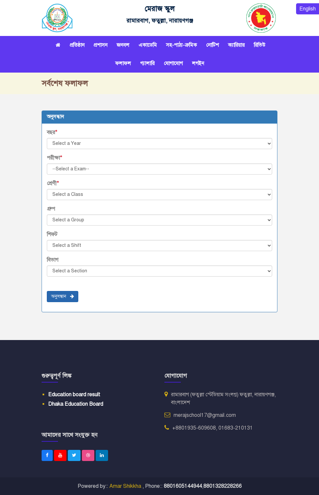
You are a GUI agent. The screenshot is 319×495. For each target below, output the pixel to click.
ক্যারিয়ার (236, 45)
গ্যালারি (147, 63)
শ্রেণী (53, 183)
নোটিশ (212, 45)
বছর (52, 132)
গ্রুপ (51, 209)
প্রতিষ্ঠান (77, 45)
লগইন (198, 63)
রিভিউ (259, 45)
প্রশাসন (100, 45)
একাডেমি (148, 45)
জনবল (123, 45)
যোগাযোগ (173, 63)
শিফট (52, 234)
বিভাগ (52, 260)
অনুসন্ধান (62, 296)
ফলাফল (123, 63)
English (307, 9)
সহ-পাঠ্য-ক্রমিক (181, 45)
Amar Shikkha (125, 486)
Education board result (74, 394)
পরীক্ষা (54, 158)
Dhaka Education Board (75, 404)
